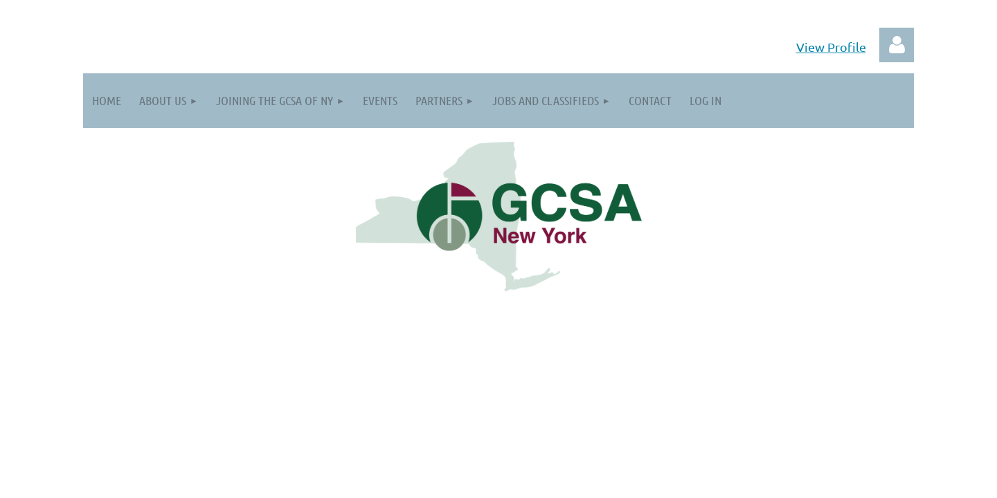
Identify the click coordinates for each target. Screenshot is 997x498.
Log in (896, 45)
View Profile (831, 46)
